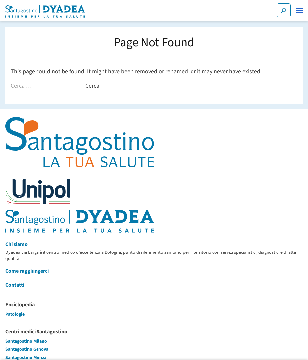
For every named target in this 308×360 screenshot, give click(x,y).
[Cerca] (284, 10)
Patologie (15, 314)
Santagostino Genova (26, 349)
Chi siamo (16, 244)
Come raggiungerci (27, 271)
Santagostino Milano (26, 341)
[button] (299, 10)
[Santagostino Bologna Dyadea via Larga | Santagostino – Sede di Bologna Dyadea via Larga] (45, 11)
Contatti (14, 285)
